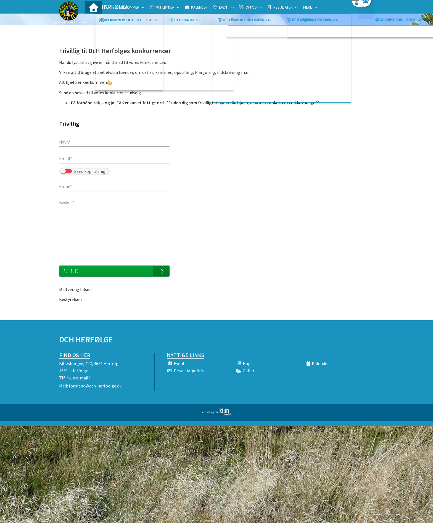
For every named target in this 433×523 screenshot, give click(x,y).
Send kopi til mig (89, 171)
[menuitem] (93, 18)
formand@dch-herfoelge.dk (95, 386)
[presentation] (101, 243)
